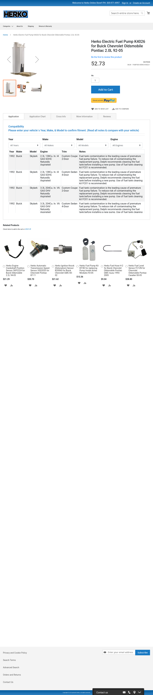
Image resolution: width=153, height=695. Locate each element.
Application (13, 130)
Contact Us (8, 682)
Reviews (107, 130)
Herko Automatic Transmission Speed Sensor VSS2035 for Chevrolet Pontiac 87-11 (39, 614)
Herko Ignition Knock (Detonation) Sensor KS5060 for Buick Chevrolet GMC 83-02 (64, 614)
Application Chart (37, 130)
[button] (5, 629)
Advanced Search (11, 667)
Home (5, 35)
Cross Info (61, 130)
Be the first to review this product (106, 57)
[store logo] (15, 14)
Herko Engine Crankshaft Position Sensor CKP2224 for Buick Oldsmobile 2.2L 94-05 (15, 614)
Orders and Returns (12, 675)
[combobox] (127, 13)
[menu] (76, 26)
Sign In (125, 3)
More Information (84, 130)
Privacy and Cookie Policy (15, 653)
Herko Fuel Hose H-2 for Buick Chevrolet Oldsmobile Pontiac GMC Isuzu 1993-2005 (113, 614)
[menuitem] (7, 26)
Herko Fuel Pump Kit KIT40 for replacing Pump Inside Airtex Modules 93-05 (88, 613)
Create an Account (141, 3)
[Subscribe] (142, 652)
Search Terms (9, 660)
